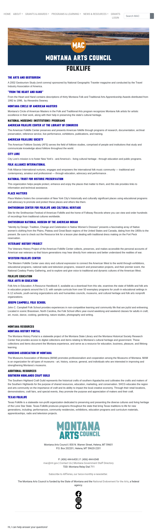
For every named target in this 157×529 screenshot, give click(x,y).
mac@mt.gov (50, 463)
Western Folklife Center (24, 258)
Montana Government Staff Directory (94, 463)
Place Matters (17, 193)
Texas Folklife (17, 397)
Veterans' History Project (25, 244)
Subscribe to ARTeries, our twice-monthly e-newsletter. (78, 474)
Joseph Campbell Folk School (27, 302)
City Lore (14, 154)
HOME (7, 14)
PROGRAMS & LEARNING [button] (65, 14)
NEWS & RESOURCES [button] (95, 14)
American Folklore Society (25, 139)
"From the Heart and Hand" (25, 92)
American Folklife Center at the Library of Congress (43, 125)
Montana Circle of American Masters (32, 106)
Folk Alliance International (26, 164)
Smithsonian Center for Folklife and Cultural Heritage (44, 208)
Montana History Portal (24, 331)
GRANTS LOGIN (115, 16)
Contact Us (66, 463)
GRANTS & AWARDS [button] (36, 14)
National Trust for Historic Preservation (35, 179)
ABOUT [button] (17, 14)
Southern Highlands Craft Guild (29, 375)
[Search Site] (152, 16)
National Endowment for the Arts (111, 481)
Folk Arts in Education (23, 281)
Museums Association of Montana (30, 353)
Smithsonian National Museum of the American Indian (43, 222)
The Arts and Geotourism (24, 77)
